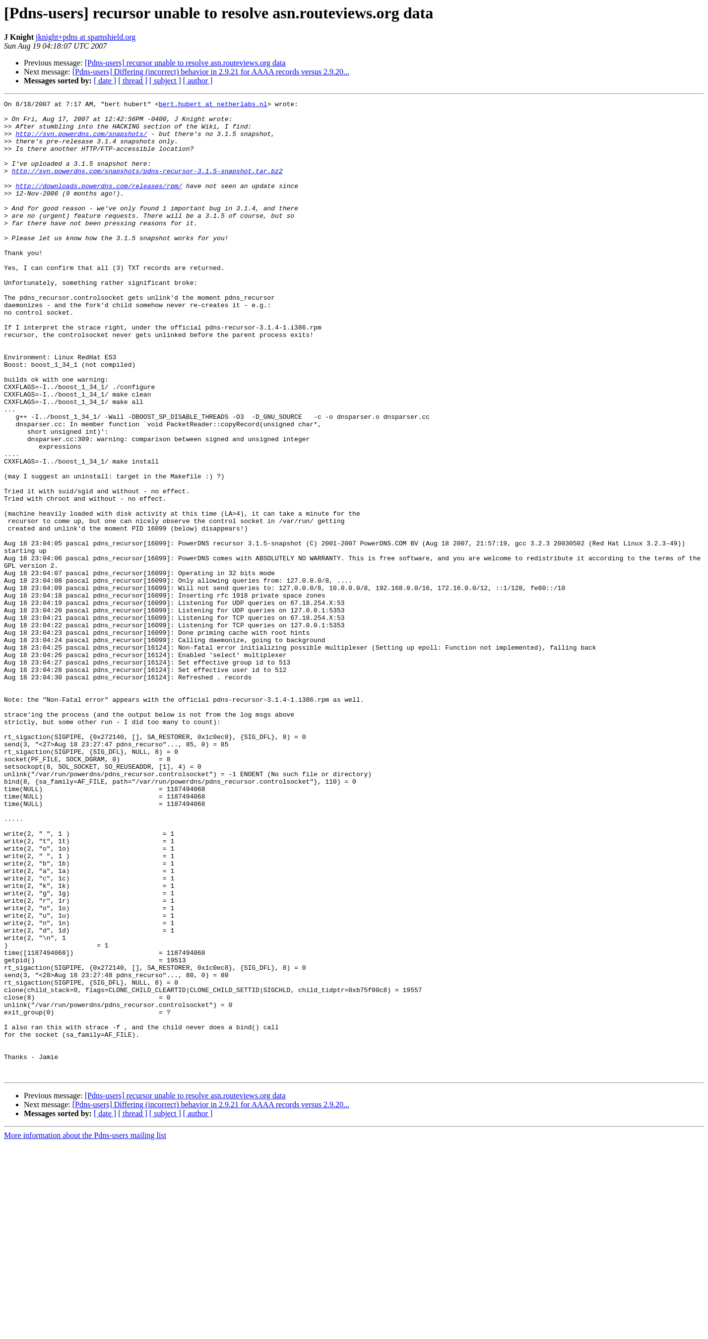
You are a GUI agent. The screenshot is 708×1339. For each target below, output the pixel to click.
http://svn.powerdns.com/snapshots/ (81, 140)
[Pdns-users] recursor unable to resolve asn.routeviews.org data (185, 63)
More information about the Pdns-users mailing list (85, 1330)
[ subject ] (165, 80)
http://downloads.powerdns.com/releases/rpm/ (98, 203)
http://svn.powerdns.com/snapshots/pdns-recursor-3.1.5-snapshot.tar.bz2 (147, 185)
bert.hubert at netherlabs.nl (213, 105)
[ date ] (105, 80)
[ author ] (198, 80)
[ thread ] (132, 80)
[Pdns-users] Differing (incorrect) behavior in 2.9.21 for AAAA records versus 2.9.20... (210, 71)
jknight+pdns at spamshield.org (85, 37)
